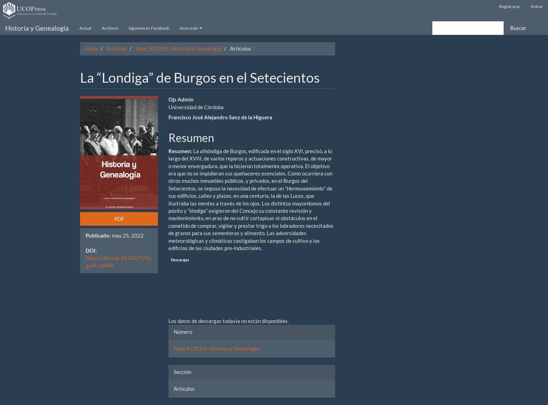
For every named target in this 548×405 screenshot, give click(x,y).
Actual (85, 28)
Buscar (518, 28)
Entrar (537, 6)
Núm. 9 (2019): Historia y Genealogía (178, 48)
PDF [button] (119, 219)
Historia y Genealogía (37, 28)
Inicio (91, 48)
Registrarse (509, 6)
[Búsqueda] (468, 28)
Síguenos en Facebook (149, 28)
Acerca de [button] (191, 28)
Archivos (110, 28)
